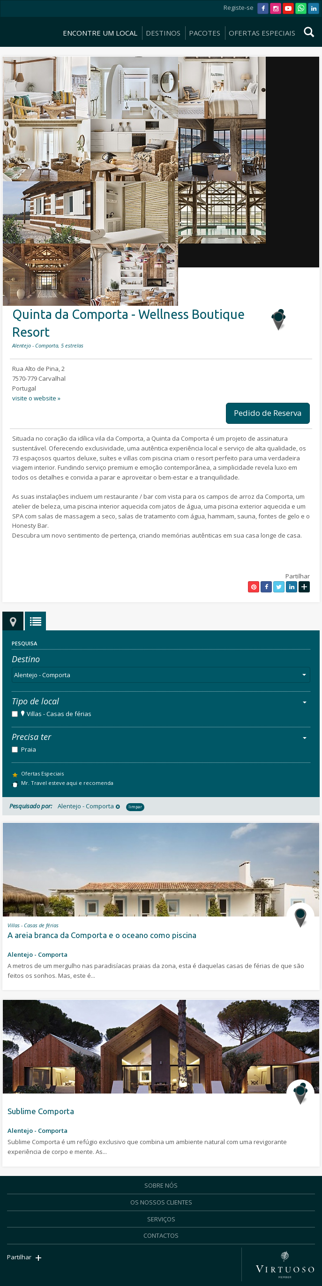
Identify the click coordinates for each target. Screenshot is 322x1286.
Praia (28, 749)
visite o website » (36, 398)
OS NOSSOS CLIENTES (161, 1202)
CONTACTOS (161, 1235)
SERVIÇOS (161, 1219)
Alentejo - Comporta (162, 674)
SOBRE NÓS (161, 1185)
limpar (135, 807)
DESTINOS (163, 32)
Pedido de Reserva (268, 412)
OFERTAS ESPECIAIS (262, 32)
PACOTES (204, 32)
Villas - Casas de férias (59, 714)
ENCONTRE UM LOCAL (100, 32)
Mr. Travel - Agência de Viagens (27, 20)
